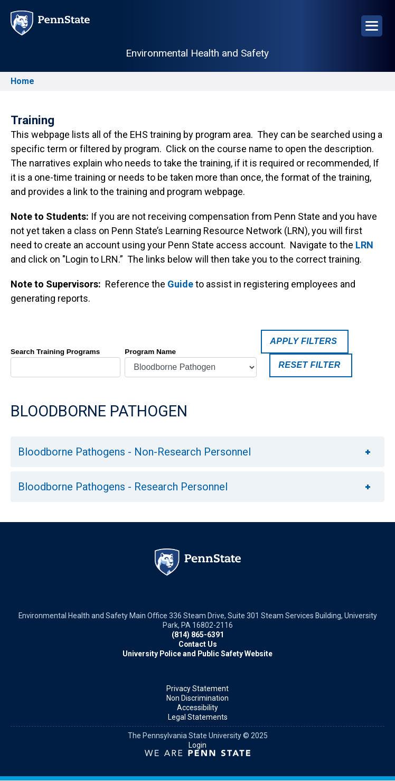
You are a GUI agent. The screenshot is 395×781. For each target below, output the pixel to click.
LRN (364, 244)
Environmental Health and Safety (197, 53)
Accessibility (197, 707)
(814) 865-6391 (198, 634)
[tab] (197, 452)
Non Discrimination (197, 698)
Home (22, 81)
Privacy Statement (197, 688)
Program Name (150, 352)
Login (197, 745)
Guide (180, 284)
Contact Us (197, 644)
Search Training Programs (55, 352)
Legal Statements (198, 717)
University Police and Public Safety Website (197, 653)
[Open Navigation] (371, 25)
